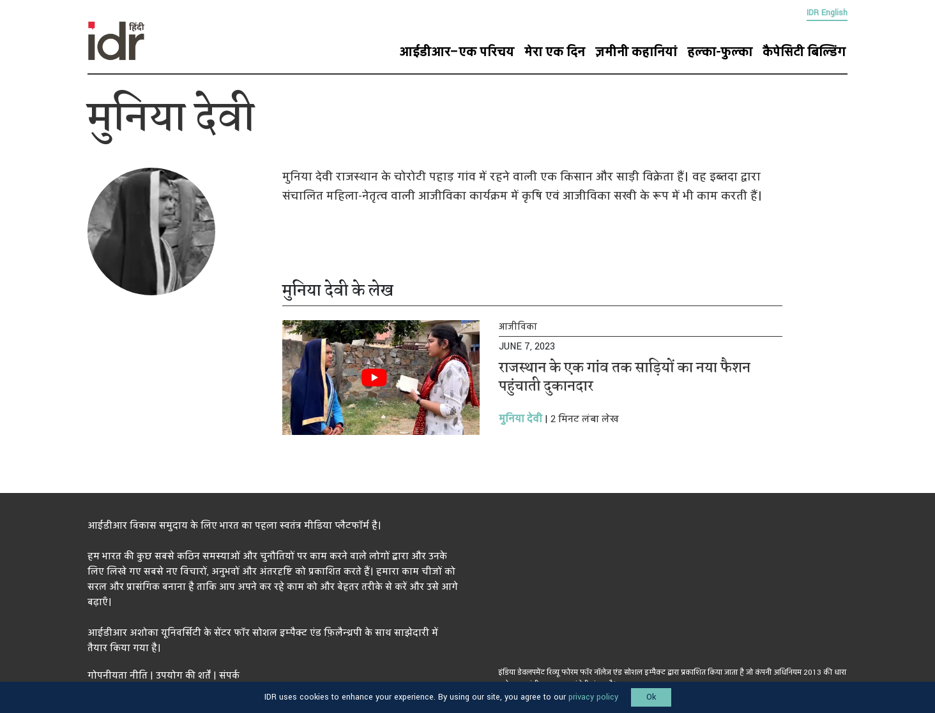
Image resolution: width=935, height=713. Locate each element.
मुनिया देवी (520, 419)
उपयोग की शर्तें (183, 675)
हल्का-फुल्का (719, 52)
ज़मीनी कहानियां (636, 52)
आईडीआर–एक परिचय (456, 52)
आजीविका (518, 327)
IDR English (827, 12)
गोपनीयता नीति (117, 675)
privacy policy (593, 697)
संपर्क (229, 675)
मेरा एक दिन (554, 52)
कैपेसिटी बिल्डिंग (804, 52)
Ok (651, 697)
